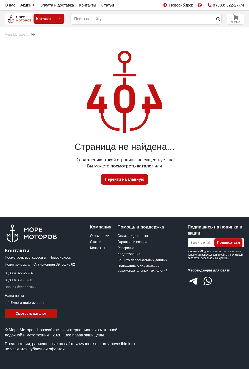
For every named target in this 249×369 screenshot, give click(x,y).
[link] (33, 35)
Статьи (107, 5)
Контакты (87, 5)
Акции (27, 5)
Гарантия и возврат (133, 242)
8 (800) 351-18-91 (19, 280)
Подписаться (228, 242)
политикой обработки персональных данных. (215, 256)
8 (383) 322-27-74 (19, 273)
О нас (10, 5)
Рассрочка (126, 248)
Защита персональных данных (142, 260)
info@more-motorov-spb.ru (25, 302)
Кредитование (129, 254)
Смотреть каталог (31, 313)
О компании (99, 236)
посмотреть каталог (131, 166)
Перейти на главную (124, 179)
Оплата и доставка (57, 5)
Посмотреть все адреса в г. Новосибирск (38, 257)
